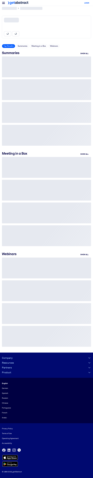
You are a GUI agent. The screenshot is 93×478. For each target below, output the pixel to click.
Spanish (5, 393)
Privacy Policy (7, 429)
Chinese (5, 403)
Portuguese (6, 408)
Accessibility (7, 443)
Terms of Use (7, 433)
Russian (5, 398)
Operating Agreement (10, 438)
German (5, 388)
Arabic (4, 418)
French (4, 413)
